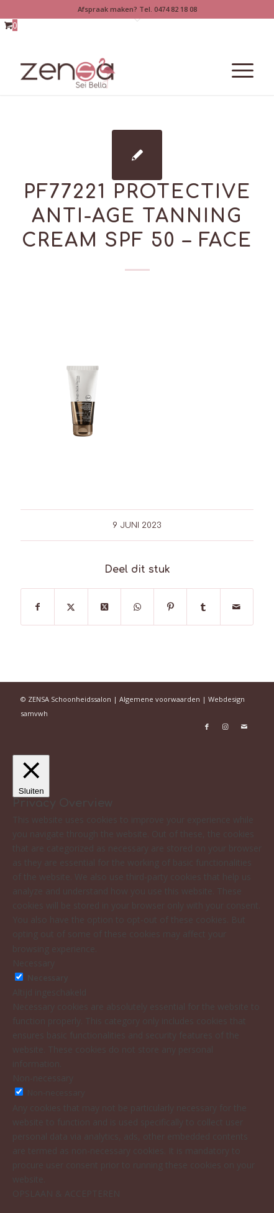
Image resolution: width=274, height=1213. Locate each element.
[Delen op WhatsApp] (137, 607)
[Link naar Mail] (244, 726)
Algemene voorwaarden (159, 699)
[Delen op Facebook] (37, 607)
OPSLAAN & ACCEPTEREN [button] (66, 1193)
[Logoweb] (114, 70)
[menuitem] (236, 70)
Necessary (47, 977)
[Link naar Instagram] (225, 726)
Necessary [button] (33, 963)
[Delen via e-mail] (237, 607)
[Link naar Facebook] (207, 726)
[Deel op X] (104, 607)
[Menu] (236, 70)
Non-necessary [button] (42, 1078)
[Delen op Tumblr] (203, 607)
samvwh (34, 713)
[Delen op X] (71, 607)
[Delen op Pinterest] (170, 607)
